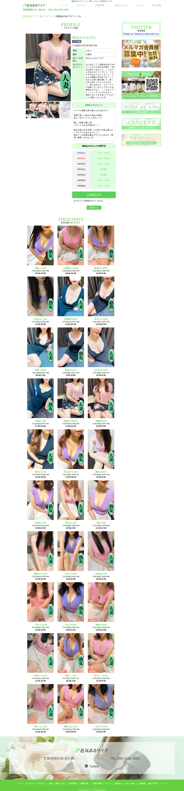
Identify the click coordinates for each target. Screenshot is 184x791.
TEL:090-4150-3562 (58, 10)
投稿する (93, 207)
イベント (140, 5)
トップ (64, 5)
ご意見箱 (141, 784)
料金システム (121, 5)
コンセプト (30, 784)
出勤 (50, 784)
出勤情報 (99, 5)
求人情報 (156, 5)
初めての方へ (153, 784)
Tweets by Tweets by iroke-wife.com (141, 34)
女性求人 (118, 784)
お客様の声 (84, 784)
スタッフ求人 (130, 784)
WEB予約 (72, 784)
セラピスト (82, 5)
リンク (164, 784)
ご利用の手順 (96, 784)
